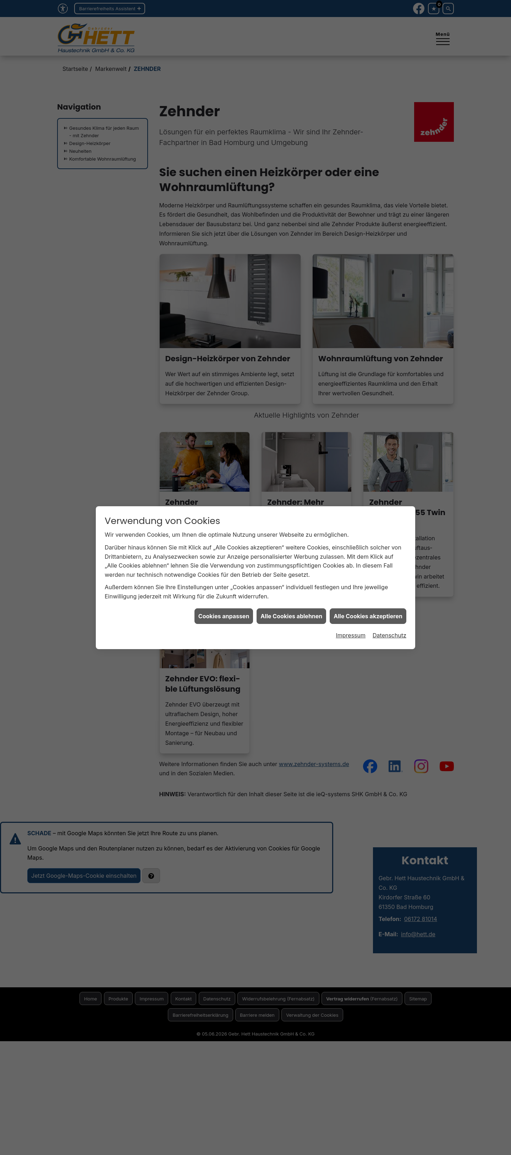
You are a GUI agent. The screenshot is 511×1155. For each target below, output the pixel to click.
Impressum (351, 617)
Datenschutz (389, 617)
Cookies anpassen (223, 598)
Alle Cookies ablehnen (291, 598)
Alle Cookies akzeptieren (368, 598)
